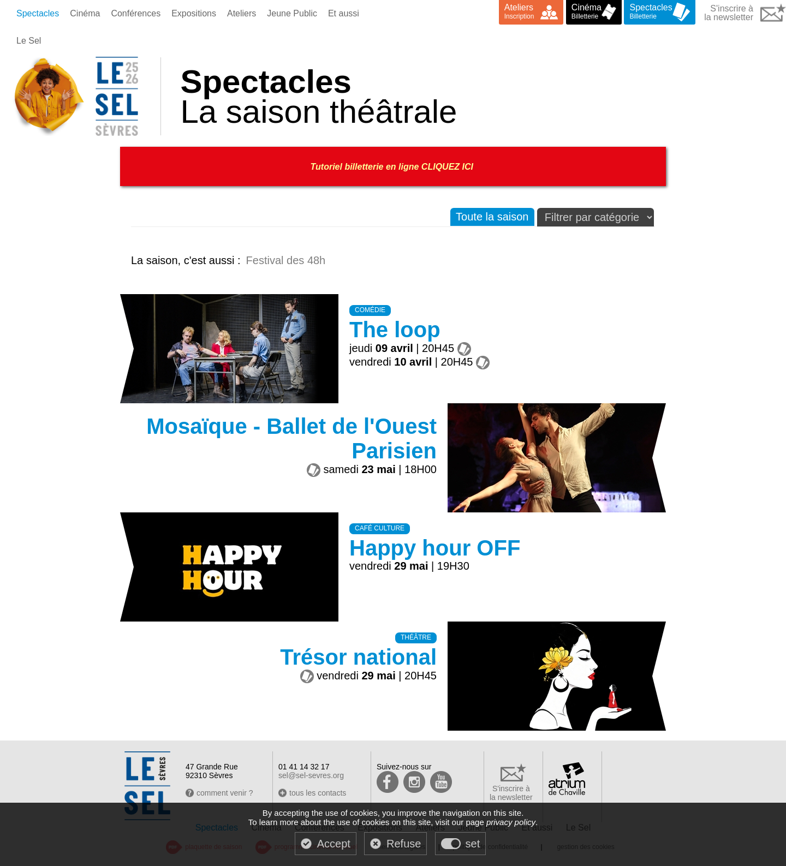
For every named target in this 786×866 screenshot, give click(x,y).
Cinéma (85, 13)
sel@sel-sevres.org (311, 775)
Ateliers (241, 13)
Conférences (135, 13)
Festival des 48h (286, 260)
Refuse (403, 844)
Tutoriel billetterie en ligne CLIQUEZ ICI (393, 166)
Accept (333, 844)
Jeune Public (292, 13)
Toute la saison (492, 217)
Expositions (193, 13)
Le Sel (28, 40)
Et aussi (343, 13)
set (473, 844)
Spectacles (37, 13)
